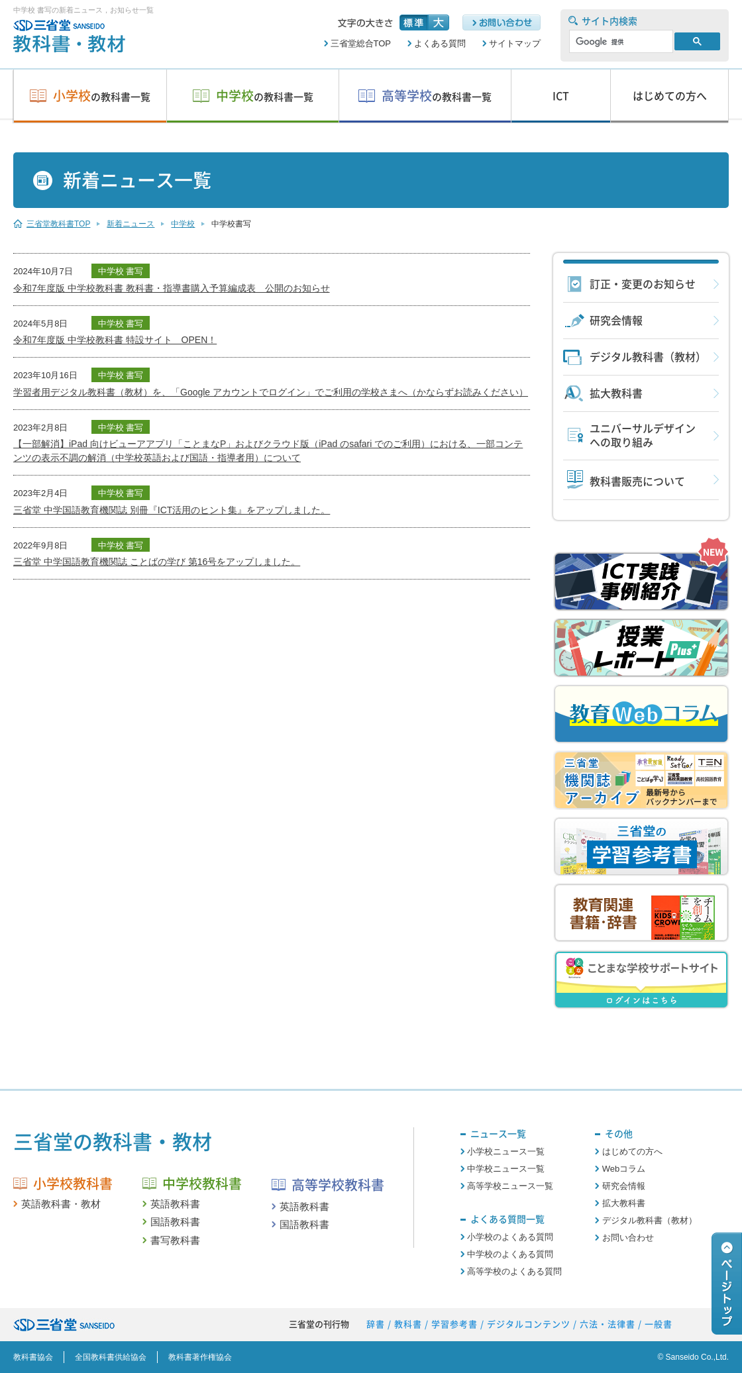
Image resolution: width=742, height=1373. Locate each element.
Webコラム (624, 1169)
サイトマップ (515, 43)
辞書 (375, 1324)
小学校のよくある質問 (510, 1237)
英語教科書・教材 (61, 1203)
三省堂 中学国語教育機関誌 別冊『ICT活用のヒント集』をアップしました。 (171, 510)
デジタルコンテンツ (528, 1324)
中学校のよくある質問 (510, 1254)
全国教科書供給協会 (110, 1357)
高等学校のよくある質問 (514, 1271)
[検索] (620, 42)
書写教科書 (175, 1240)
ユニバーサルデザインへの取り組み (643, 435)
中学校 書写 (121, 271)
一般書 (658, 1324)
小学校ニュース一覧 (506, 1151)
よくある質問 (440, 43)
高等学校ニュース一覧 (510, 1186)
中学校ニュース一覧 (506, 1169)
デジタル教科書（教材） (648, 357)
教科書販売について (637, 481)
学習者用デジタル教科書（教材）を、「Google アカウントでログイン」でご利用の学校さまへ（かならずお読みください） (270, 392)
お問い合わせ (628, 1238)
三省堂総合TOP (361, 43)
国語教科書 (175, 1221)
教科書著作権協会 (200, 1357)
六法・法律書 (607, 1324)
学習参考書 (454, 1324)
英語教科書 (175, 1203)
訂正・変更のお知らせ (643, 284)
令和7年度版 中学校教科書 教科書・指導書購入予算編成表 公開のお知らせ (171, 288)
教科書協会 (33, 1357)
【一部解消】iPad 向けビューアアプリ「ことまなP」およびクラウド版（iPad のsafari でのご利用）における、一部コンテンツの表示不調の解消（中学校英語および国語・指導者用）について (268, 450)
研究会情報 (616, 320)
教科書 (408, 1324)
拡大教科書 (616, 393)
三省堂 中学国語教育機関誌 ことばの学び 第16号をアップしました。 (156, 561)
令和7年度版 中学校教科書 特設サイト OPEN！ (115, 339)
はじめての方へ (632, 1151)
